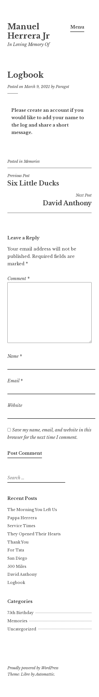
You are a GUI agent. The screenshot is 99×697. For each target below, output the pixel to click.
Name (14, 356)
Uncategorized (21, 629)
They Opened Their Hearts (34, 534)
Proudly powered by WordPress (32, 668)
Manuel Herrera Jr (28, 31)
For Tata (15, 550)
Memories (32, 161)
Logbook (16, 582)
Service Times (21, 525)
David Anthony (49, 200)
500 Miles (16, 566)
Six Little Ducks (49, 180)
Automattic (44, 674)
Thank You (18, 542)
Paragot (62, 86)
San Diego (17, 558)
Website (14, 405)
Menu (77, 27)
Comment (18, 278)
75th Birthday (20, 612)
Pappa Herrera (22, 517)
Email (15, 380)
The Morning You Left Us (32, 509)
